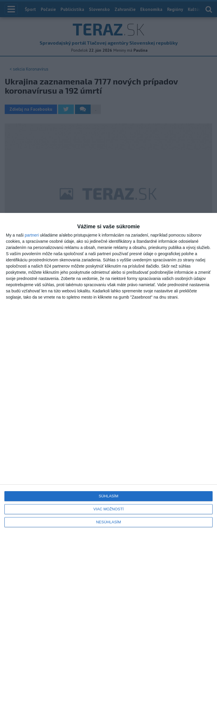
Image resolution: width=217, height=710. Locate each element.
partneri (32, 235)
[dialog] (108, 461)
